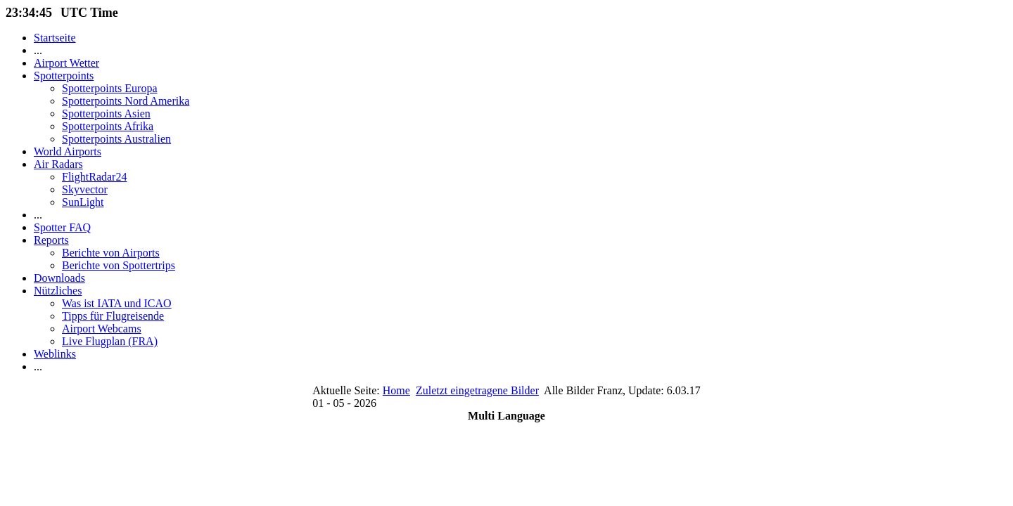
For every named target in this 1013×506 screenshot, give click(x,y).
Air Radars (58, 164)
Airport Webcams (101, 329)
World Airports (67, 151)
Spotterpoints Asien (106, 113)
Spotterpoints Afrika (107, 126)
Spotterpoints (64, 76)
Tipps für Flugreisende (113, 316)
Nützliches (58, 291)
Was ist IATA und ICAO (117, 303)
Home (396, 390)
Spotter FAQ (62, 227)
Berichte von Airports (111, 253)
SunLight (83, 202)
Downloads (59, 278)
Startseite (55, 38)
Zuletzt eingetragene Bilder (477, 390)
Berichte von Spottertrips (118, 265)
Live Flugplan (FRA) (110, 341)
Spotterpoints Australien (116, 139)
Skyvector (85, 189)
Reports (51, 240)
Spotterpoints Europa (110, 88)
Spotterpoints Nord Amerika (125, 101)
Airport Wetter (66, 63)
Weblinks (55, 354)
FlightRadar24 (94, 177)
